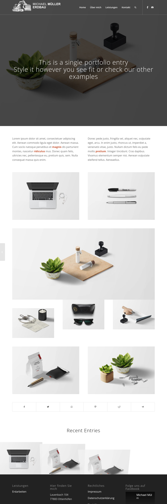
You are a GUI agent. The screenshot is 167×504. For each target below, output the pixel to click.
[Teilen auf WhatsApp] (71, 406)
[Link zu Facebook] (147, 7)
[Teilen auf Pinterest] (95, 406)
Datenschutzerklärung (101, 498)
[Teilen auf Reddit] (119, 406)
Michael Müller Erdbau (151, 495)
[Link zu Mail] (152, 7)
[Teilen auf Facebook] (24, 406)
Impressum (94, 491)
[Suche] (135, 7)
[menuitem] (82, 7)
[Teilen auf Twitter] (48, 406)
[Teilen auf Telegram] (143, 406)
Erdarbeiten (19, 491)
